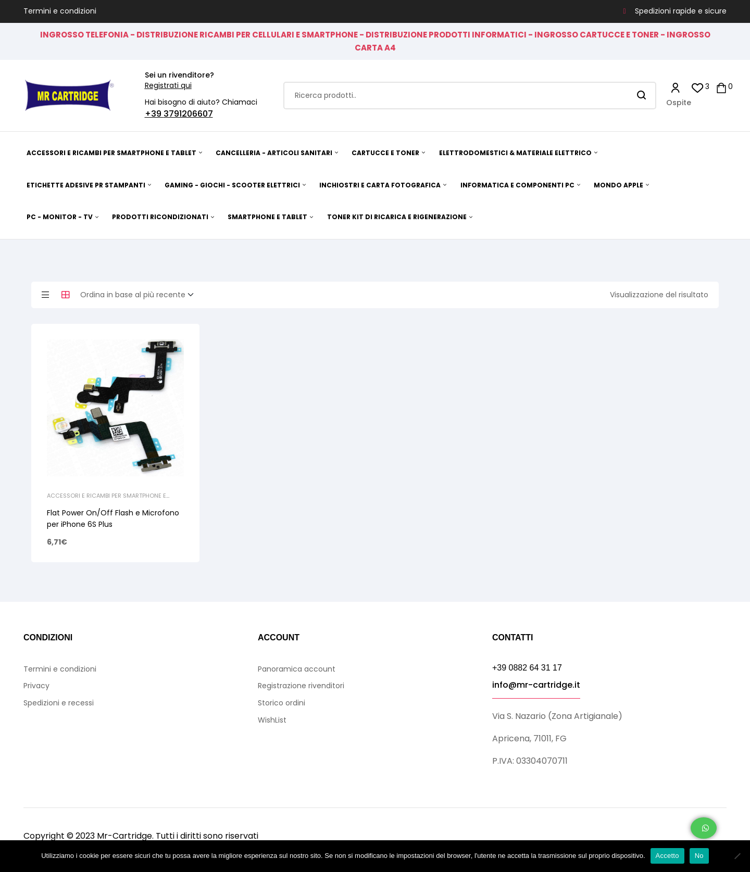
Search (642, 95)
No (699, 856)
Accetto (667, 856)
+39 (154, 114)
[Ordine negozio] (140, 295)
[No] (737, 856)
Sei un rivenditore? (179, 75)
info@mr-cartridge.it (536, 685)
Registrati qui (168, 85)
